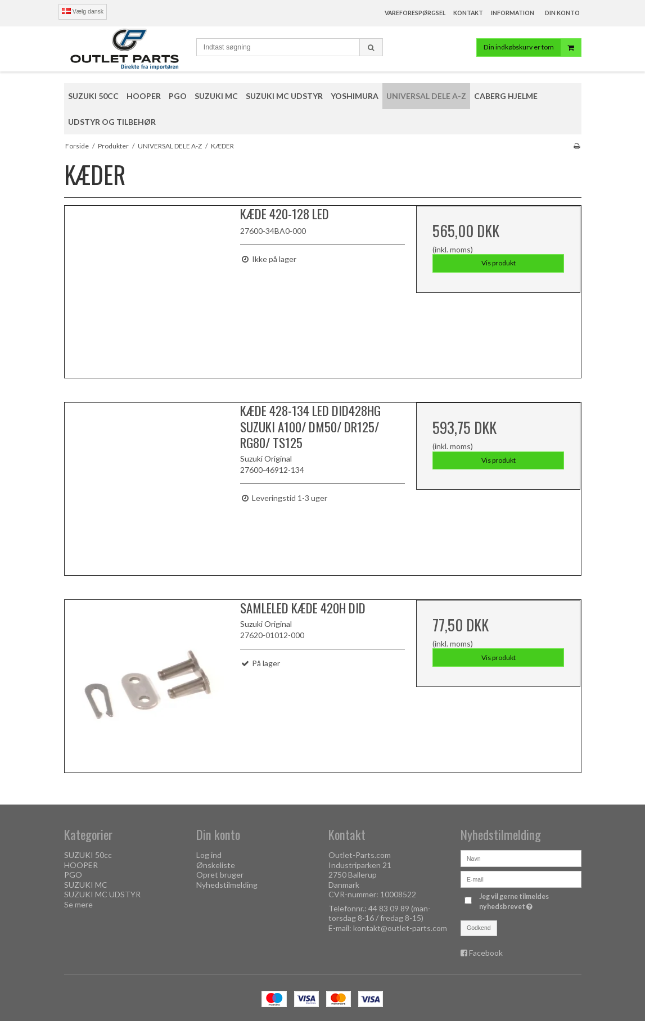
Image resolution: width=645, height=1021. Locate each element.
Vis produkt (498, 263)
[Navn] (521, 857)
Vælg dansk (82, 11)
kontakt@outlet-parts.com (400, 928)
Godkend (479, 927)
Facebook (486, 952)
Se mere (78, 904)
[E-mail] (521, 878)
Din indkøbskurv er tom (532, 47)
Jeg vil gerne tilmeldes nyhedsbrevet (529, 901)
